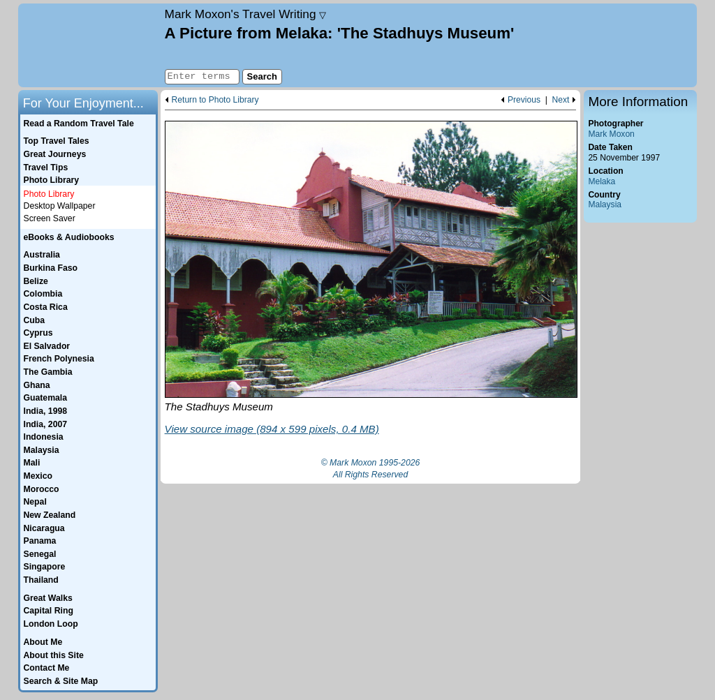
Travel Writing (246, 14)
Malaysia (604, 204)
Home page (90, 45)
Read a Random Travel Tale (78, 123)
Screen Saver (49, 218)
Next (561, 100)
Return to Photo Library (215, 100)
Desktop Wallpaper (60, 206)
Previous (524, 100)
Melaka (601, 181)
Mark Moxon (611, 134)
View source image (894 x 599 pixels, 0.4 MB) (272, 429)
